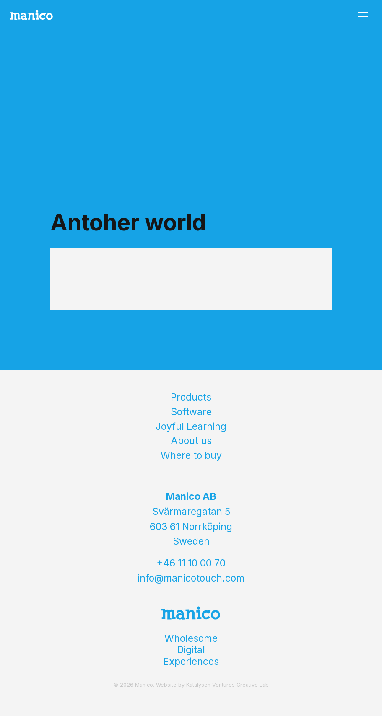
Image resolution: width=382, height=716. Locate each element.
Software (191, 412)
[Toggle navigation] (363, 15)
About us (191, 441)
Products (191, 397)
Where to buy (191, 455)
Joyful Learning (191, 426)
